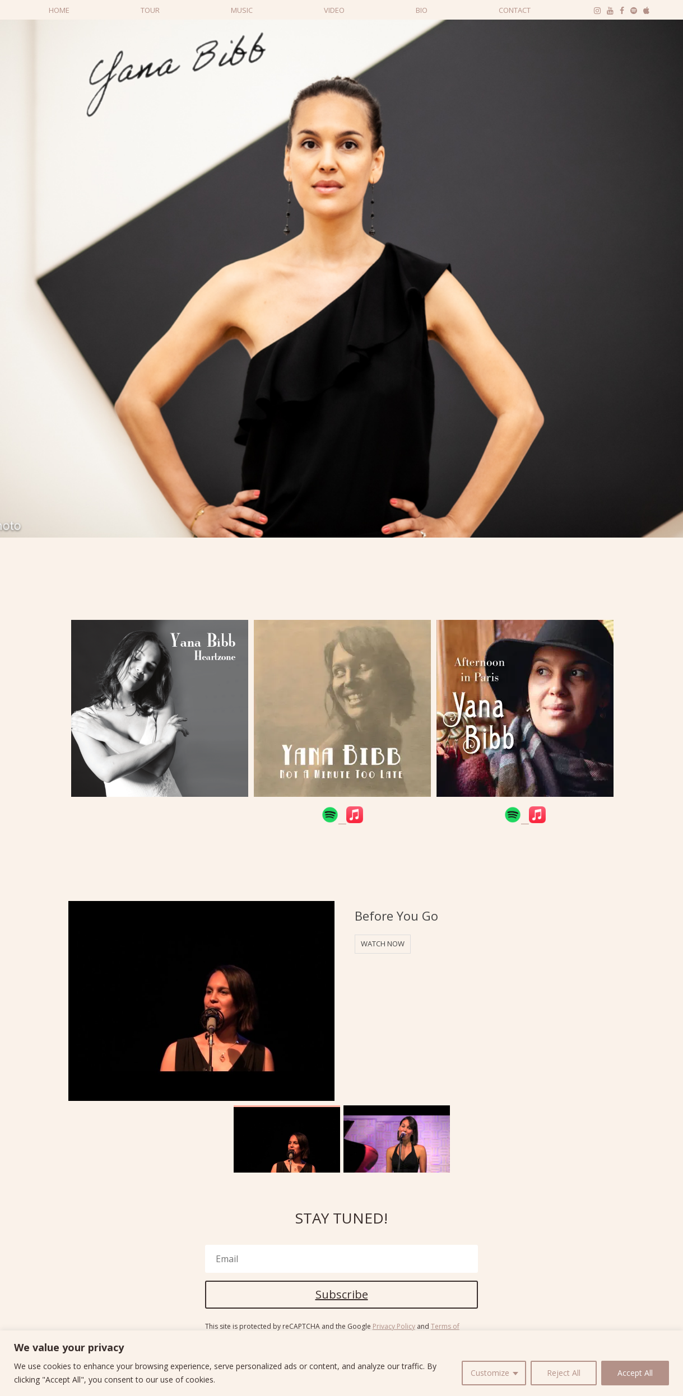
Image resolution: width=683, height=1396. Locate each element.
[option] (159, 716)
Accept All (635, 1372)
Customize (490, 1372)
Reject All (563, 1372)
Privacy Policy (394, 1326)
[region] (341, 1363)
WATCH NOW (383, 944)
